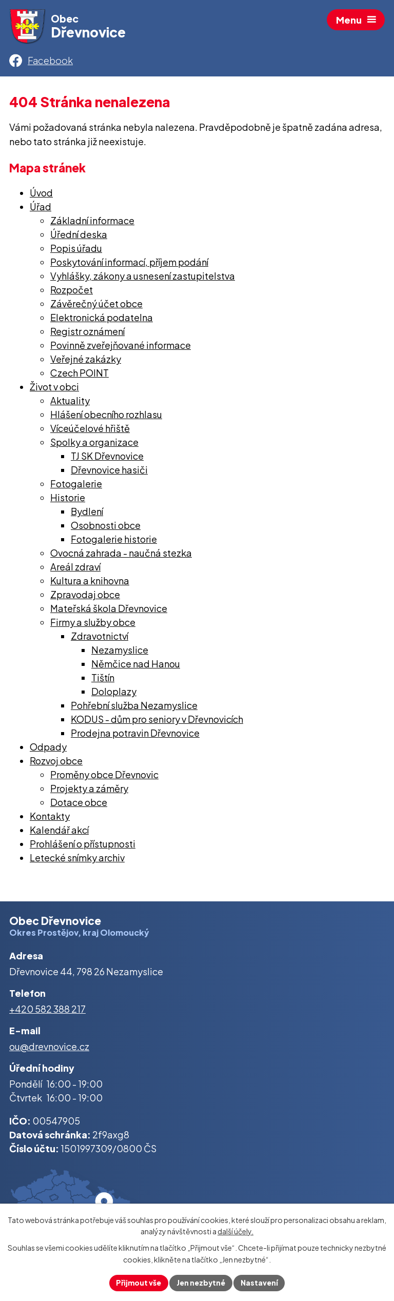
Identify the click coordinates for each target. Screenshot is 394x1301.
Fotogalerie (76, 485)
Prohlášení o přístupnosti (82, 846)
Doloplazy (113, 693)
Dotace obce (78, 804)
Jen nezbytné (201, 1282)
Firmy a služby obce (92, 624)
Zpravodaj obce (85, 596)
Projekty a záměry (89, 790)
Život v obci (54, 389)
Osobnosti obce (106, 527)
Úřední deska (78, 236)
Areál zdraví (75, 569)
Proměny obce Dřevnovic (104, 776)
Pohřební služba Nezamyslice (134, 707)
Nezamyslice (119, 652)
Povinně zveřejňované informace (120, 347)
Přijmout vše (138, 1282)
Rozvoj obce (56, 762)
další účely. (235, 1231)
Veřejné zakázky (85, 361)
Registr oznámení (87, 333)
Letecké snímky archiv (77, 859)
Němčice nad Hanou (135, 666)
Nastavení (260, 1282)
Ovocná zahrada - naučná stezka (121, 555)
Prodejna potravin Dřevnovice (135, 735)
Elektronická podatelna (101, 319)
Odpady (48, 749)
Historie (67, 499)
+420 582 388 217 (47, 1011)
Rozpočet (71, 292)
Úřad (40, 208)
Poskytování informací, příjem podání (129, 264)
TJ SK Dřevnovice (107, 458)
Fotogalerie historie (114, 541)
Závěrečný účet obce (96, 305)
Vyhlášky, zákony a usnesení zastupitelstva (142, 278)
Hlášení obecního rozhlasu (106, 416)
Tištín (102, 679)
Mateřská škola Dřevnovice (108, 610)
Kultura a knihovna (89, 582)
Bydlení (87, 513)
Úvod (41, 195)
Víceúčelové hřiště (90, 430)
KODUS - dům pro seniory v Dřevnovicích (157, 721)
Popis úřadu (76, 250)
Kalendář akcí (59, 832)
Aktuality (70, 402)
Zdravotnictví (99, 638)
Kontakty (50, 818)
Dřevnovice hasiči (109, 472)
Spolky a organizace (94, 444)
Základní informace (92, 222)
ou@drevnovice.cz (49, 1048)
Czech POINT (79, 375)
